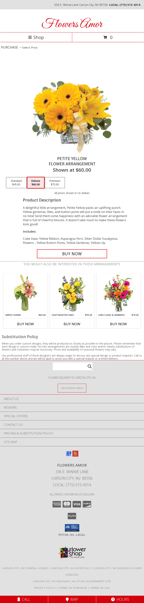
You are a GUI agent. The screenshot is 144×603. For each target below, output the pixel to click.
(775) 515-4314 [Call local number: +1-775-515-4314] (130, 5)
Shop (36, 37)
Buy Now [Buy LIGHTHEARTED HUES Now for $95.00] (72, 323)
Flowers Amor (71, 24)
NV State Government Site (91, 581)
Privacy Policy (45, 588)
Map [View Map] (72, 599)
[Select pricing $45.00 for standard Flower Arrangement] (16, 182)
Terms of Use (100, 588)
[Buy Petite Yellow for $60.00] (72, 253)
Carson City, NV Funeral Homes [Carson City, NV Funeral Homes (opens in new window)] (25, 568)
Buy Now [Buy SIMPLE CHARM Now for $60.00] (25, 323)
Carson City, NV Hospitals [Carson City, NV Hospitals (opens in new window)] (71, 568)
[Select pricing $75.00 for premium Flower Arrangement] (55, 182)
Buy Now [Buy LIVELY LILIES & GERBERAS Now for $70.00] (118, 323)
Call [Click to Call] (24, 599)
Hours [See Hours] (120, 599)
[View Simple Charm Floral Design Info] (25, 293)
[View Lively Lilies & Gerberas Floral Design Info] (118, 293)
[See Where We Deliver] (72, 388)
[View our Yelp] (75, 455)
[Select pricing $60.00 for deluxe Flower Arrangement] (35, 182)
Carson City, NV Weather (51, 581)
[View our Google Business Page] (69, 455)
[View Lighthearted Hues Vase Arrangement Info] (72, 293)
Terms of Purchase (73, 588)
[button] (72, 528)
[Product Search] (72, 366)
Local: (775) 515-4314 (72, 484)
